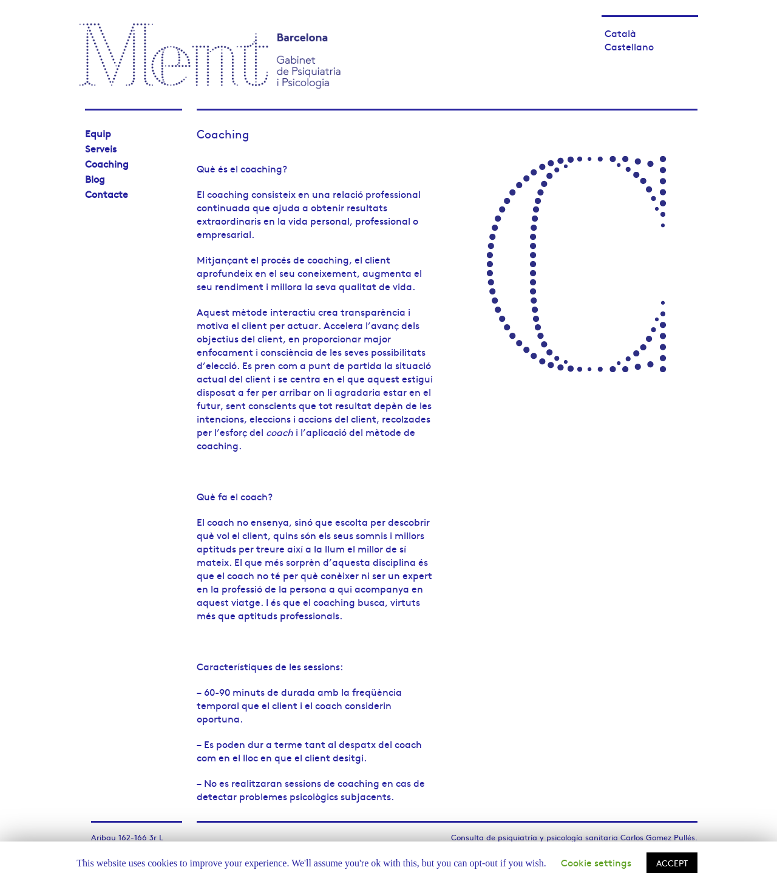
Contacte (106, 193)
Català (620, 32)
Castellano (629, 46)
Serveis (101, 148)
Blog (95, 178)
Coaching (107, 163)
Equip (98, 133)
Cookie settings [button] (596, 862)
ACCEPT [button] (672, 863)
